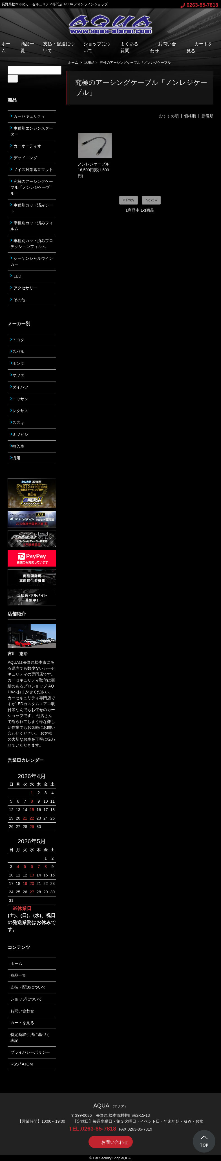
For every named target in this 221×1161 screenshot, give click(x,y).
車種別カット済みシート (31, 208)
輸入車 (17, 446)
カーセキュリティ (27, 116)
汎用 (15, 458)
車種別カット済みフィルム (31, 226)
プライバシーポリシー (30, 1052)
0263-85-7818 (199, 5)
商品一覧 (18, 975)
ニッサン (19, 399)
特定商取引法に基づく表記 (30, 1037)
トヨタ (17, 340)
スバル (17, 351)
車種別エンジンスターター (31, 131)
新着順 (207, 116)
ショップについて (26, 999)
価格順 (190, 116)
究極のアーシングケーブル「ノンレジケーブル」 (137, 63)
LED (15, 276)
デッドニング (23, 158)
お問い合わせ (22, 1011)
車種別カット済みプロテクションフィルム (31, 243)
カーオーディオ (25, 146)
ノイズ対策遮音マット (31, 169)
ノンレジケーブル (93, 164)
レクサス (19, 411)
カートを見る (22, 1022)
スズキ (17, 422)
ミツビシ (19, 434)
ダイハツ (19, 387)
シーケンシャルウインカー (31, 261)
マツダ (17, 375)
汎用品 (89, 63)
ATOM (27, 1064)
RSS (14, 1064)
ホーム (73, 63)
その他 (17, 300)
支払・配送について (28, 987)
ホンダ (17, 363)
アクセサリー (23, 288)
